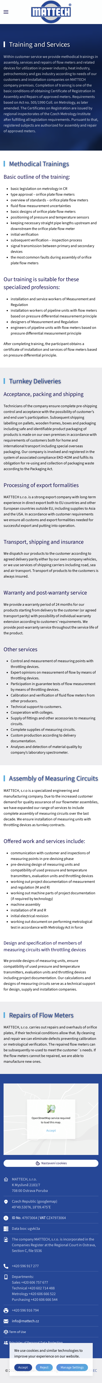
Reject (44, 1367)
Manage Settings (72, 1367)
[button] (6, 12)
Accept (51, 1130)
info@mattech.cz (25, 1321)
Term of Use (15, 1332)
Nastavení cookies (51, 1163)
